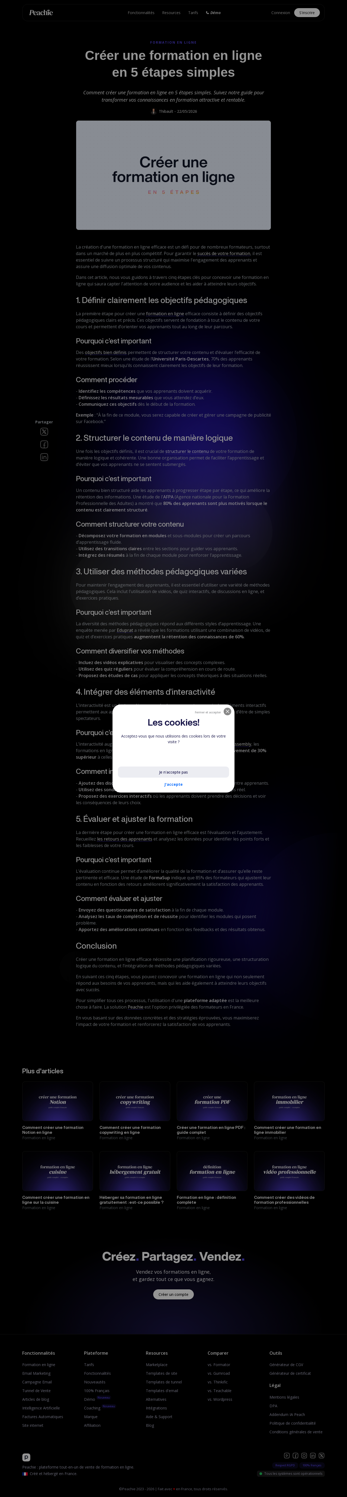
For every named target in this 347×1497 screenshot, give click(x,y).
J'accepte (173, 784)
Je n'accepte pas (173, 772)
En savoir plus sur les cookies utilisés (155, 754)
